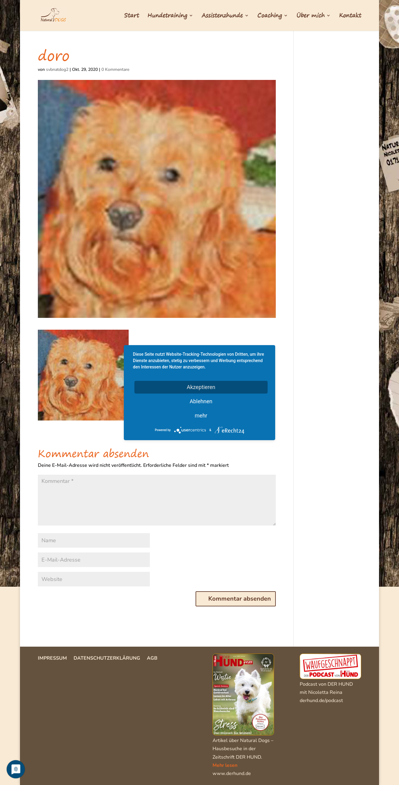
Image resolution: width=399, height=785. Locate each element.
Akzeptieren (201, 387)
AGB (152, 658)
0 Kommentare (115, 69)
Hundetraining (167, 16)
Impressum (52, 658)
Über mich (310, 16)
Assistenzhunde (222, 16)
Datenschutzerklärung (107, 658)
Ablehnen (201, 401)
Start (131, 16)
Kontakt (350, 16)
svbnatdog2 (57, 69)
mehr (201, 415)
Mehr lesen (225, 765)
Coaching (269, 16)
